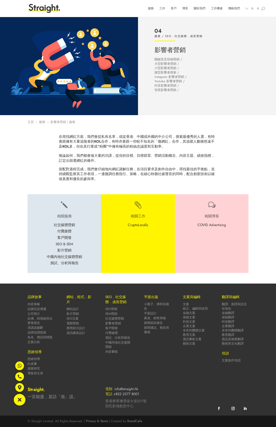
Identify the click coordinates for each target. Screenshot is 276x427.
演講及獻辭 (35, 327)
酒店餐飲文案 (192, 339)
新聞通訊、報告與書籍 (156, 329)
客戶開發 (111, 328)
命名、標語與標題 (40, 337)
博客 (185, 8)
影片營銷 (72, 313)
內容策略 (34, 304)
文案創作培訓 (231, 360)
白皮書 (32, 363)
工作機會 (217, 8)
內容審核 (111, 351)
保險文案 (189, 317)
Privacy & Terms (97, 421)
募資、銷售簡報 (155, 318)
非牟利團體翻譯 (233, 330)
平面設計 (150, 313)
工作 (162, 8)
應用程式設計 (75, 328)
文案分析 (34, 342)
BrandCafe (134, 421)
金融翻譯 (228, 313)
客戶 (174, 8)
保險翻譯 (228, 317)
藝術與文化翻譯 (233, 343)
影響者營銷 (113, 323)
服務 (151, 8)
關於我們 (199, 8)
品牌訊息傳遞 (37, 309)
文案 (186, 304)
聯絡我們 (234, 8)
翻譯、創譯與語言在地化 (234, 306)
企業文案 (189, 326)
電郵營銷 (72, 323)
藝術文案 (189, 343)
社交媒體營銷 (114, 318)
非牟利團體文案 (194, 330)
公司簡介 (34, 313)
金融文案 (189, 313)
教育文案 (189, 334)
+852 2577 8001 (126, 393)
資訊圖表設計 (75, 333)
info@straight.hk (126, 388)
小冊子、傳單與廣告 (156, 306)
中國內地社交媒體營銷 (117, 344)
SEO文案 (72, 318)
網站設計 (72, 309)
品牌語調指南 (37, 332)
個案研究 (34, 368)
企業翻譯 (228, 326)
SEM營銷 (111, 313)
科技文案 (189, 321)
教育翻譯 (228, 334)
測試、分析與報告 (117, 337)
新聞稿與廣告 (153, 323)
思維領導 (34, 359)
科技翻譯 (228, 321)
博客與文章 (35, 373)
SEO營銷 (111, 309)
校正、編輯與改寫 (195, 308)
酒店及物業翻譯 (233, 339)
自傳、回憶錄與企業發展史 (40, 320)
